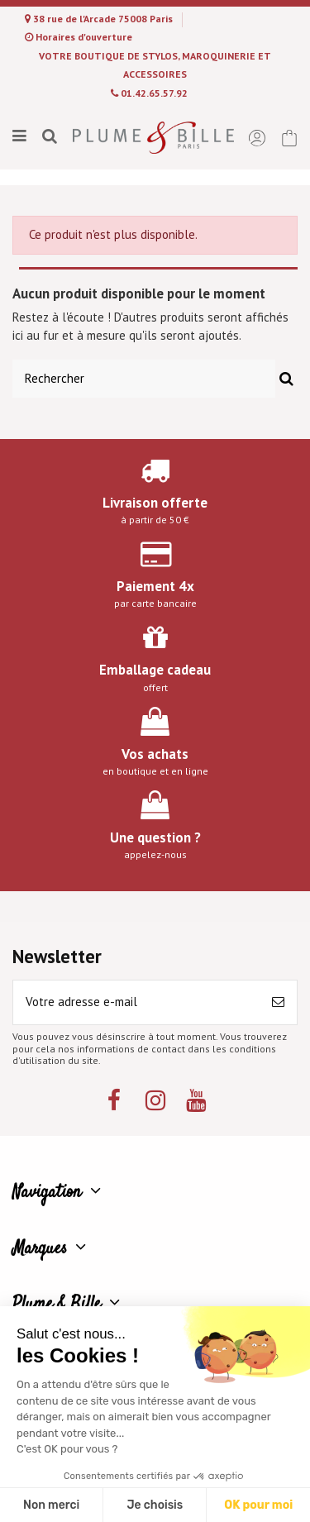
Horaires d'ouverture (84, 37)
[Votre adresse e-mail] (136, 1002)
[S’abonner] (278, 1002)
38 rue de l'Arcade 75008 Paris (104, 18)
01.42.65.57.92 (154, 93)
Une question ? (155, 837)
